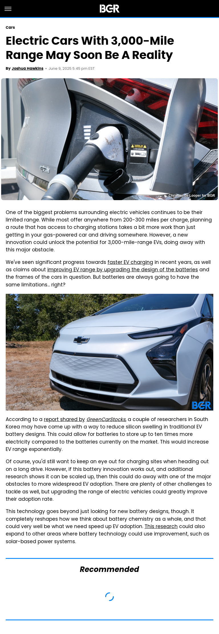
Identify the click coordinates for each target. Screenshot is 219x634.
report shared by (64, 420)
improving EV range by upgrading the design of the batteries (122, 270)
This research (161, 527)
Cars (10, 27)
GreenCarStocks (105, 420)
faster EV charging (130, 263)
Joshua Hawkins (27, 68)
